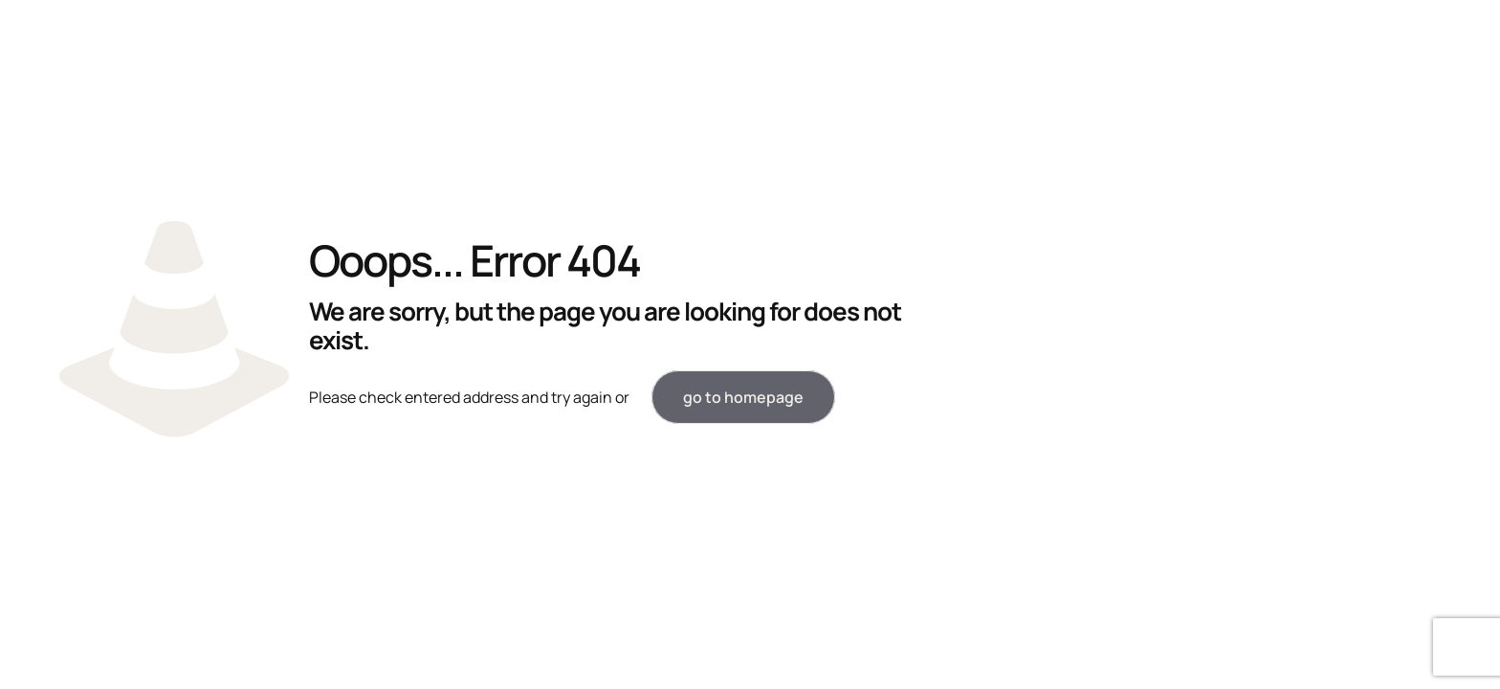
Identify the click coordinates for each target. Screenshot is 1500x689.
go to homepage (743, 397)
